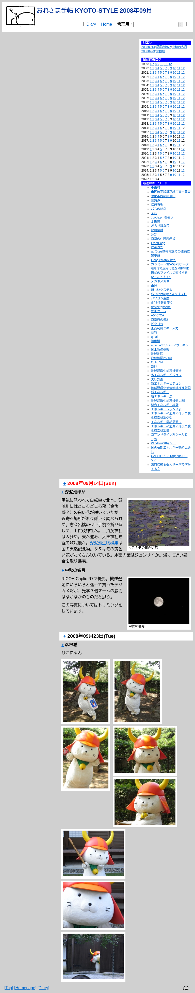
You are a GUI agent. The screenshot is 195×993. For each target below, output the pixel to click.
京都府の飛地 (160, 320)
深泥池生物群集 (104, 543)
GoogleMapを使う (163, 260)
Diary (91, 24)
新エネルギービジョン (166, 383)
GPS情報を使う (162, 303)
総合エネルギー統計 (164, 405)
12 (170, 64)
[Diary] (43, 988)
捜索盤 (155, 341)
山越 (154, 286)
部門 (154, 366)
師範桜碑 (157, 230)
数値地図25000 (161, 358)
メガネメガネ (160, 281)
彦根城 (160, 51)
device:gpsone (161, 307)
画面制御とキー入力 (164, 328)
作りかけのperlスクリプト (169, 294)
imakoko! (157, 247)
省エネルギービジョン (166, 375)
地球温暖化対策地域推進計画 (171, 388)
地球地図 (157, 354)
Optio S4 (157, 362)
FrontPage (158, 243)
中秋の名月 (179, 47)
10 (161, 64)
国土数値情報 (160, 349)
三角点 (155, 200)
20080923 (148, 51)
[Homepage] (25, 988)
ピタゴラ (157, 324)
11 (166, 64)
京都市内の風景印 (163, 196)
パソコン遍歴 (160, 298)
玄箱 (154, 213)
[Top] (8, 988)
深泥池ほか (163, 47)
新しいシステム (161, 290)
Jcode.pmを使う (162, 217)
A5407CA (157, 315)
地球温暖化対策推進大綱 (168, 400)
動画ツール (158, 311)
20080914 (148, 47)
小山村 (155, 187)
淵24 (154, 234)
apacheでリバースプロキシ (169, 345)
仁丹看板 (157, 204)
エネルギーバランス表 (166, 409)
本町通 (155, 222)
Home (106, 24)
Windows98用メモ (163, 443)
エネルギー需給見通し (166, 422)
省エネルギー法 (161, 396)
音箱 (154, 332)
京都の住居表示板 (163, 239)
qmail (154, 337)
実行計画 (157, 379)
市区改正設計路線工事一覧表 (171, 192)
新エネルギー (160, 392)
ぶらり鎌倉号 (160, 226)
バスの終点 (158, 209)
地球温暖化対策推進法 (166, 371)
